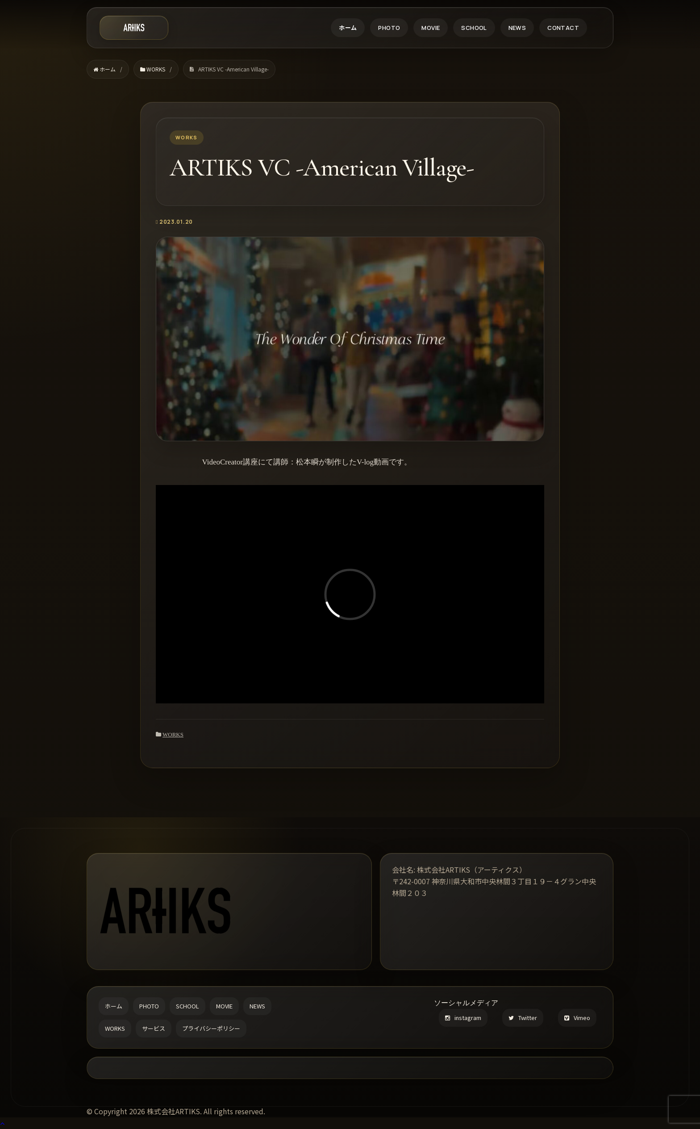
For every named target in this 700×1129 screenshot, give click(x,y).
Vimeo (577, 1017)
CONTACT (563, 28)
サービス (153, 1028)
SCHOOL (474, 28)
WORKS (172, 734)
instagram (463, 1017)
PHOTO (389, 28)
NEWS (517, 28)
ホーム (348, 28)
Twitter (522, 1017)
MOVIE (430, 28)
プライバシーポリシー (211, 1028)
